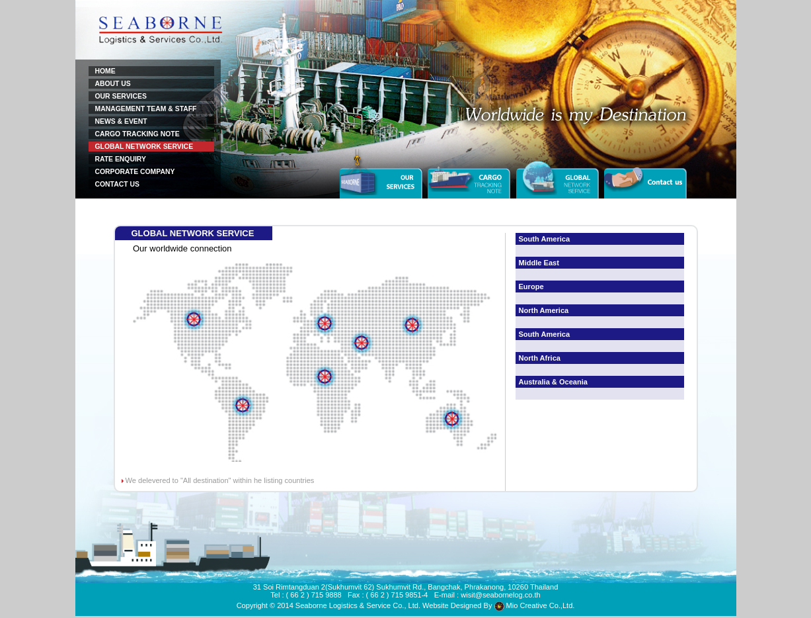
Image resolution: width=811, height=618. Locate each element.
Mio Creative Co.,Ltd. (534, 605)
